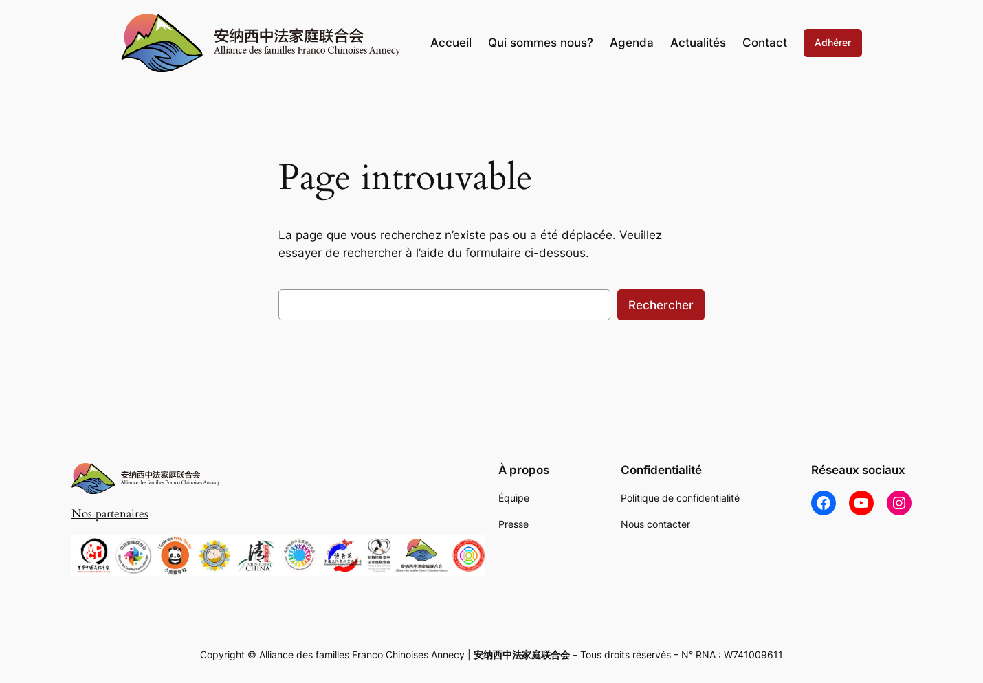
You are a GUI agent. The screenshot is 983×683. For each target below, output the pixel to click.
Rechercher (661, 305)
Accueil (451, 42)
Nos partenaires (109, 514)
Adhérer (833, 42)
